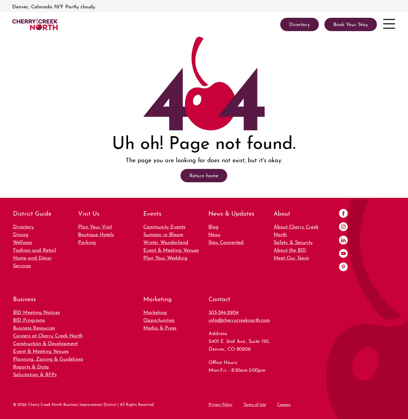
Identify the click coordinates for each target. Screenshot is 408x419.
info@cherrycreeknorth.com (239, 319)
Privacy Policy (220, 404)
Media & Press (159, 327)
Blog (213, 226)
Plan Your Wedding (165, 257)
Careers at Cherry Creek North (48, 334)
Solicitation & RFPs (35, 373)
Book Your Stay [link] (350, 23)
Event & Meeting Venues (171, 249)
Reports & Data (31, 366)
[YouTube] (343, 254)
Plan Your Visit (95, 226)
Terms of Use (255, 404)
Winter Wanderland (165, 241)
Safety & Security (293, 241)
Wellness (22, 241)
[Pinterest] (343, 267)
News (214, 233)
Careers (284, 404)
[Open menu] (389, 24)
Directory (23, 226)
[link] (35, 24)
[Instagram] (343, 227)
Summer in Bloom (163, 233)
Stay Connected (226, 241)
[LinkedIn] (343, 241)
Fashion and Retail (34, 249)
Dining (20, 233)
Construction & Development (45, 342)
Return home (203, 174)
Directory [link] (299, 23)
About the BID (290, 249)
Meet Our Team (291, 257)
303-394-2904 (224, 311)
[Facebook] (343, 214)
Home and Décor (32, 257)
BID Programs (29, 319)
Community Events (164, 226)
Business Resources (34, 327)
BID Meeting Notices (36, 311)
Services (22, 264)
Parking (87, 241)
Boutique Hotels (96, 233)
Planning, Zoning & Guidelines (48, 358)
